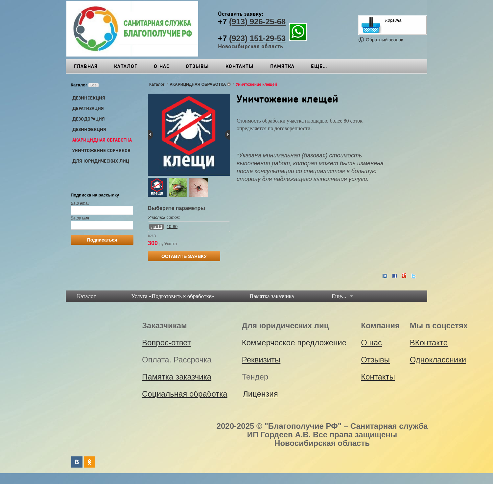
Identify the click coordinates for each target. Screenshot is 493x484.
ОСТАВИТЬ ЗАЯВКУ (184, 256)
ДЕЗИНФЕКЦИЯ (89, 129)
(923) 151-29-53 (257, 38)
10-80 (172, 226)
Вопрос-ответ (166, 342)
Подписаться (102, 239)
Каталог (125, 66)
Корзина (393, 20)
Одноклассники (438, 359)
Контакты (239, 66)
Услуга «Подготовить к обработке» (172, 296)
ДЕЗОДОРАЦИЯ (88, 119)
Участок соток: (164, 217)
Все (93, 85)
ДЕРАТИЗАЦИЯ (88, 108)
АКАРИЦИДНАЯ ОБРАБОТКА (102, 140)
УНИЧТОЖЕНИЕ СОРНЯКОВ (101, 150)
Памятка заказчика (271, 296)
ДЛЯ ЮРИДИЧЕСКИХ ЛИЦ (100, 161)
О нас (161, 66)
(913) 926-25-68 (257, 21)
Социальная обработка (184, 393)
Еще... (339, 296)
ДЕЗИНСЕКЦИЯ (88, 98)
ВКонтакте (429, 342)
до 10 (156, 226)
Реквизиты (327, 66)
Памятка (282, 66)
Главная (86, 66)
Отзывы (197, 66)
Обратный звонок (384, 39)
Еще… (368, 66)
